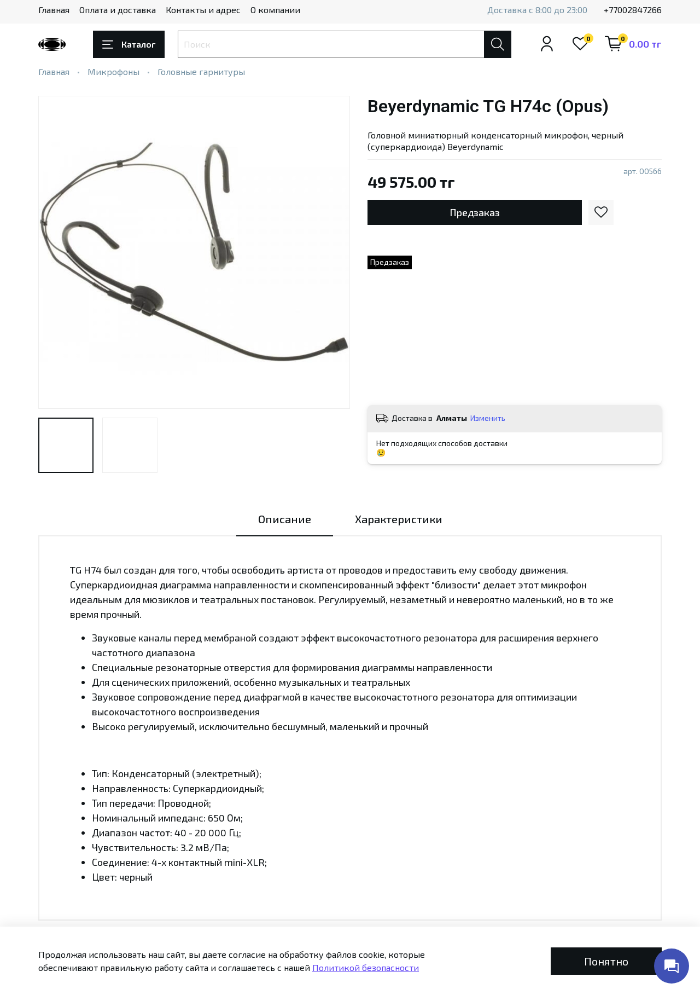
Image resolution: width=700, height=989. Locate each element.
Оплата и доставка (117, 9)
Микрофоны (113, 71)
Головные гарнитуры (201, 71)
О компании (275, 9)
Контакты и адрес (203, 9)
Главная (53, 9)
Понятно (606, 961)
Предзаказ (475, 212)
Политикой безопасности (365, 967)
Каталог (128, 44)
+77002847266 (633, 9)
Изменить (487, 418)
